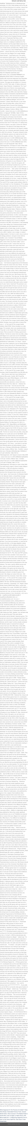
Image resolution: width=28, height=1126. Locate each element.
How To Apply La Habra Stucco (15, 1115)
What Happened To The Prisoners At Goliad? (12, 1110)
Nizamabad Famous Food (14, 1111)
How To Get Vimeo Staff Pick (7, 1119)
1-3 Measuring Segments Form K (18, 1117)
